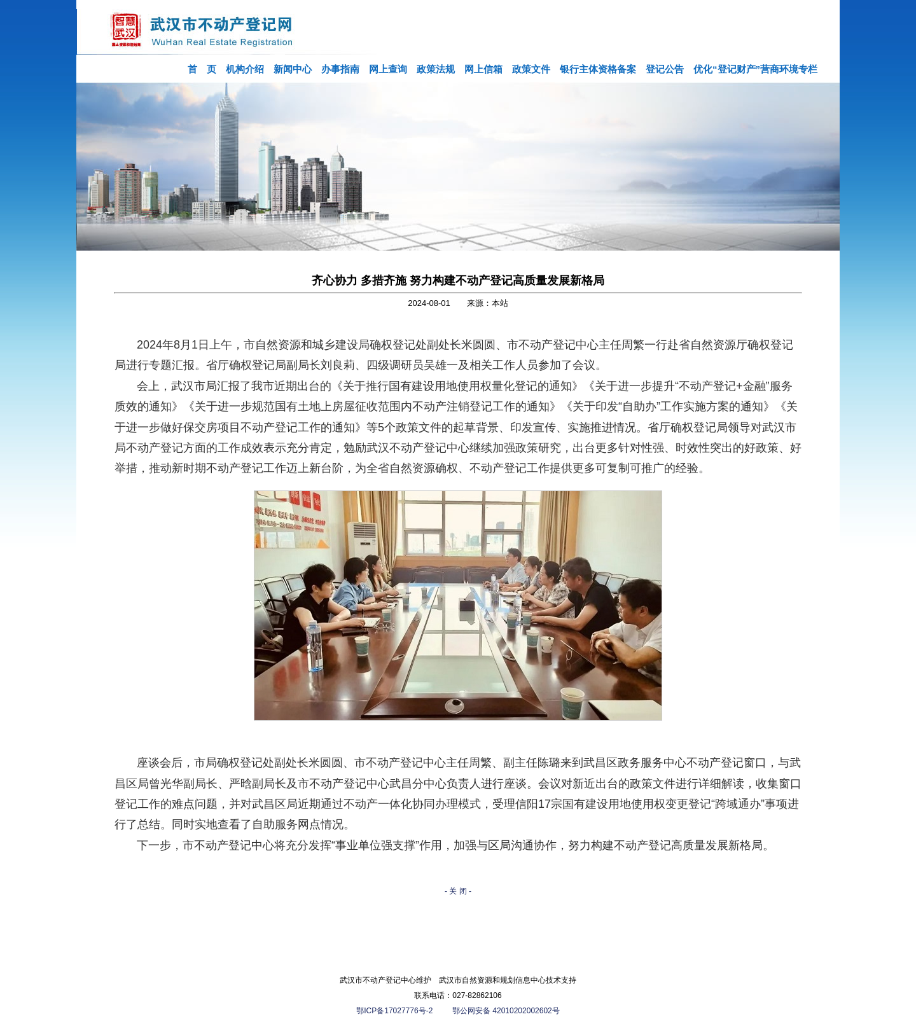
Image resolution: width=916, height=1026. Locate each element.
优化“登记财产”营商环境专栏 (755, 69)
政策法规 (436, 69)
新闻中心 (293, 69)
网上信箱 (483, 69)
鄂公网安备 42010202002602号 (506, 1010)
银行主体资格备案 (598, 69)
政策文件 (531, 69)
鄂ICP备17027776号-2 (395, 1010)
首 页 (202, 69)
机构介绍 (245, 69)
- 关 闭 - (458, 891)
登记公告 (665, 69)
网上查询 (388, 69)
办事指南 (340, 69)
